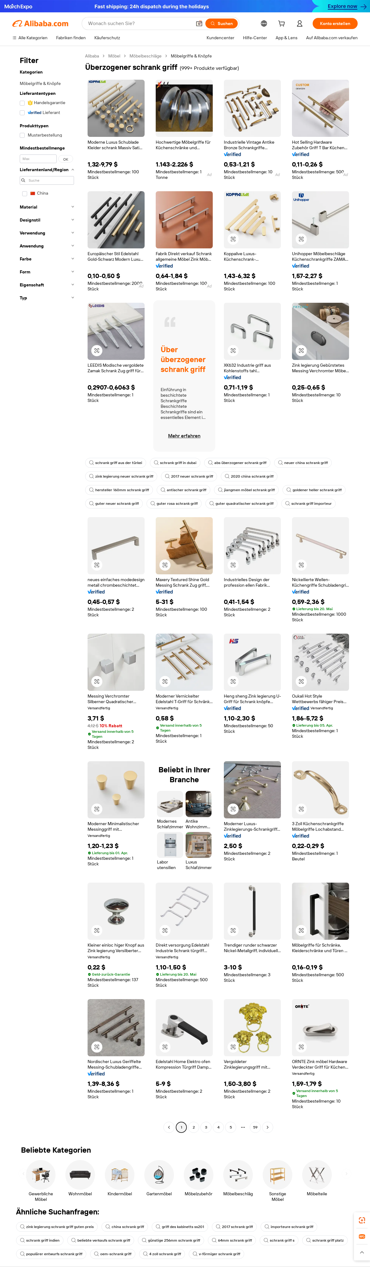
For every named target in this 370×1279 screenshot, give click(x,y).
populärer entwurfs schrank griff (51, 1254)
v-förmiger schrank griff (216, 1254)
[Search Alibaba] (139, 23)
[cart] (282, 24)
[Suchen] (221, 23)
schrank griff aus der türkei (115, 462)
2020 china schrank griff (249, 476)
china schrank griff (124, 1226)
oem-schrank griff (112, 1254)
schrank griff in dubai (175, 462)
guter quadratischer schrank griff (241, 503)
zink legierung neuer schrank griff (121, 476)
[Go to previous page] (169, 1127)
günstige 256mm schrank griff (171, 1240)
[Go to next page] (267, 1127)
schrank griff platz (325, 1240)
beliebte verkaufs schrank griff (100, 1240)
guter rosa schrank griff (174, 503)
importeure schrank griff (289, 1226)
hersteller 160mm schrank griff (119, 490)
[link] (362, 1220)
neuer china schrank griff (303, 462)
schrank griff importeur (308, 503)
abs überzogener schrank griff (237, 462)
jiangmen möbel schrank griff (246, 490)
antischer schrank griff (183, 490)
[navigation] (47, 592)
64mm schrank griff (232, 1240)
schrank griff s (279, 1240)
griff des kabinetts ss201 (180, 1226)
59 (255, 1127)
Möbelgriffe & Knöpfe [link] (191, 55)
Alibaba (92, 55)
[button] (199, 23)
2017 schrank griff (234, 1226)
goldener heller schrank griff (314, 490)
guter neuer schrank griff (114, 503)
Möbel (114, 55)
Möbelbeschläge (146, 55)
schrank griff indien (40, 1240)
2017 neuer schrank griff (189, 476)
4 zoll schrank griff (162, 1254)
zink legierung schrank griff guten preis (57, 1226)
